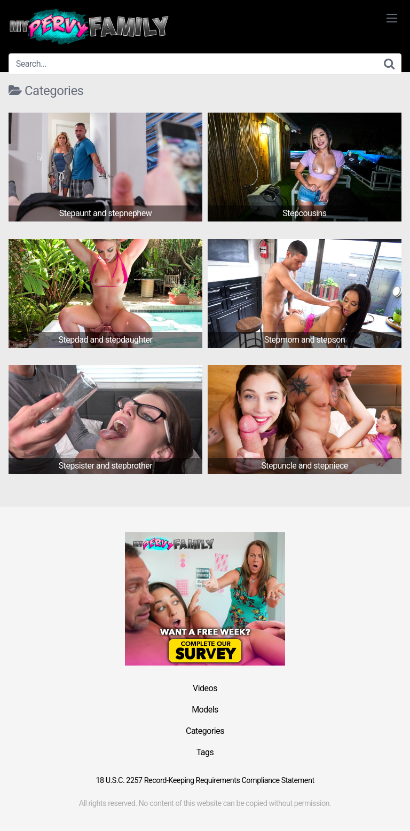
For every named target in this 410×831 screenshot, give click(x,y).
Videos (205, 688)
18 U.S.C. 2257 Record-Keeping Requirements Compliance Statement (205, 780)
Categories (205, 731)
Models (205, 710)
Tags (205, 752)
